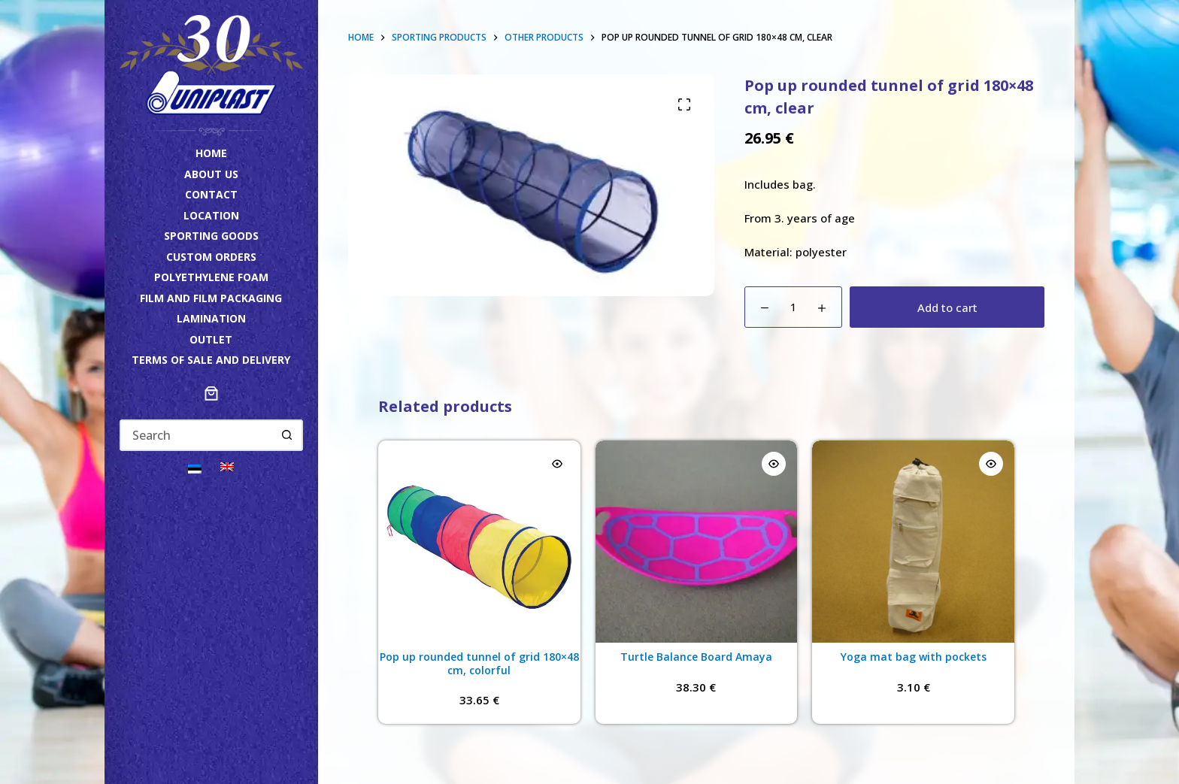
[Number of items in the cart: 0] (211, 393)
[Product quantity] (793, 307)
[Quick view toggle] (557, 464)
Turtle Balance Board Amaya (696, 656)
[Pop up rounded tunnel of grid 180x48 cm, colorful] (479, 541)
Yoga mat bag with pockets (914, 656)
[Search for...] (196, 435)
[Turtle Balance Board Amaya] (697, 541)
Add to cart (947, 307)
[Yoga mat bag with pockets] (913, 541)
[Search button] (287, 435)
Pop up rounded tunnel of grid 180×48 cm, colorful (479, 663)
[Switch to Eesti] (195, 468)
